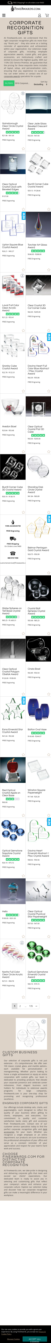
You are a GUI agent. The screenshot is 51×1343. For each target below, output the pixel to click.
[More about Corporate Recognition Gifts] (25, 1107)
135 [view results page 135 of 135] (31, 1006)
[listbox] (41, 84)
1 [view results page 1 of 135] (14, 1006)
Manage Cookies (13, 1339)
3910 (12, 83)
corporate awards (12, 76)
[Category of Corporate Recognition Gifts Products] (25, 54)
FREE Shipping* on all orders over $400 (25, 2)
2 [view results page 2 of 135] (20, 1006)
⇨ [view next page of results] (36, 1006)
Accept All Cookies (35, 1340)
